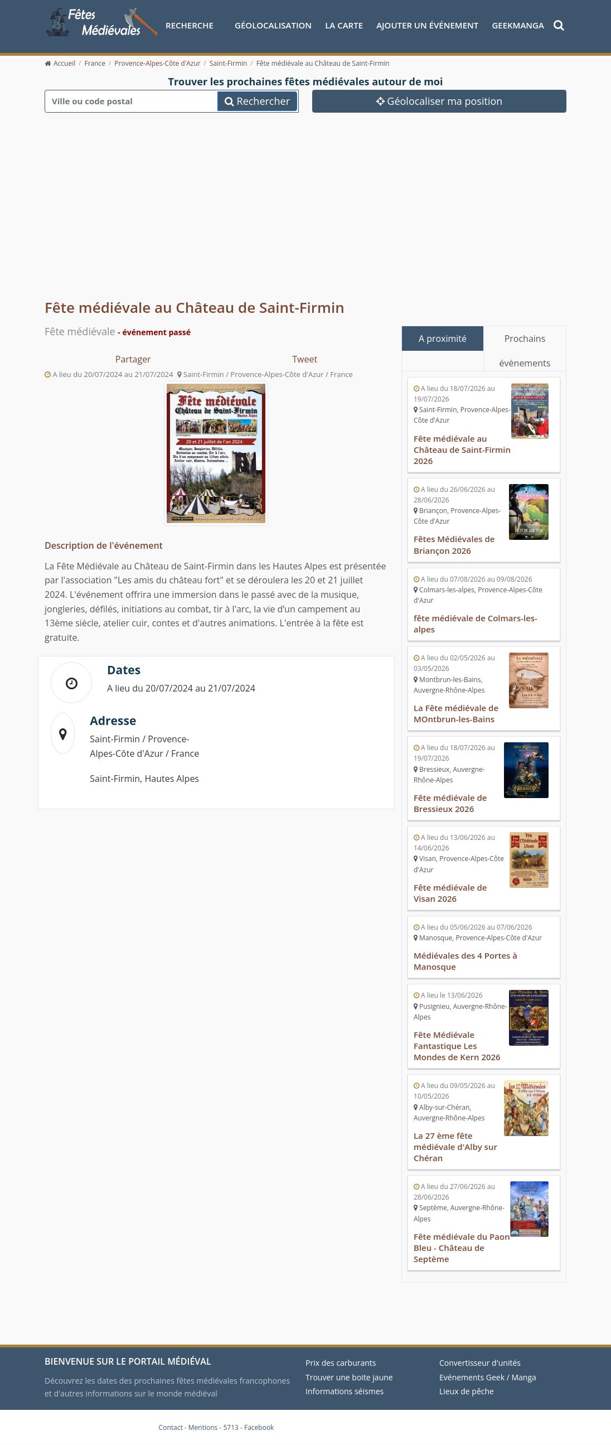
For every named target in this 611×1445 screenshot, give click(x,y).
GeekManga (518, 25)
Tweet (304, 359)
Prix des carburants (341, 1362)
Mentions (203, 1427)
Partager (133, 359)
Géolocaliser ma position (439, 101)
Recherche (190, 25)
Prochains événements (525, 341)
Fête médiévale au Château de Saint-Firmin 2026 (462, 449)
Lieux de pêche (466, 1391)
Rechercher (257, 101)
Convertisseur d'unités (480, 1362)
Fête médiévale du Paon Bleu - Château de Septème (462, 1247)
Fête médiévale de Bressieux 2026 (450, 803)
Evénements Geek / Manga (487, 1377)
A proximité (443, 338)
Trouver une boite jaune (349, 1377)
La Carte (344, 25)
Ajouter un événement (427, 25)
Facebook (259, 1427)
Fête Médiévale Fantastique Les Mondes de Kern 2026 (457, 1045)
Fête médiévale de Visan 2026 (450, 893)
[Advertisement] (305, 201)
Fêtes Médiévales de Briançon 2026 (454, 545)
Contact (171, 1427)
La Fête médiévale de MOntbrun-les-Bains (456, 713)
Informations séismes (345, 1391)
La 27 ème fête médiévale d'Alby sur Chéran (455, 1146)
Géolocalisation (273, 25)
